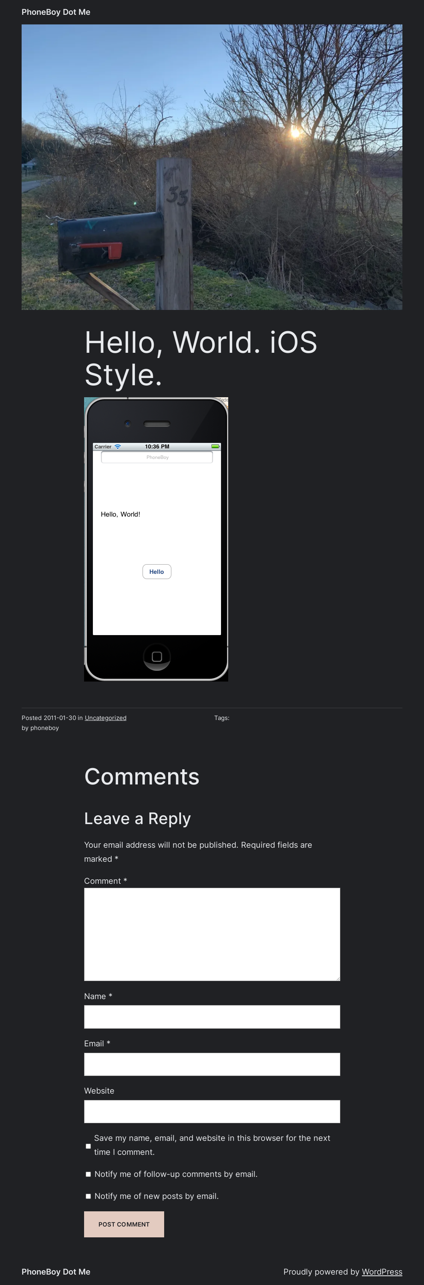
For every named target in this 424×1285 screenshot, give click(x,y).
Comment (105, 881)
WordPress (382, 1272)
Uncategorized (106, 718)
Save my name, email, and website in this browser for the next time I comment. (212, 1145)
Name (98, 996)
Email (97, 1043)
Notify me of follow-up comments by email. (176, 1174)
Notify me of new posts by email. (156, 1196)
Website (99, 1091)
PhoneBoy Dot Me (56, 12)
